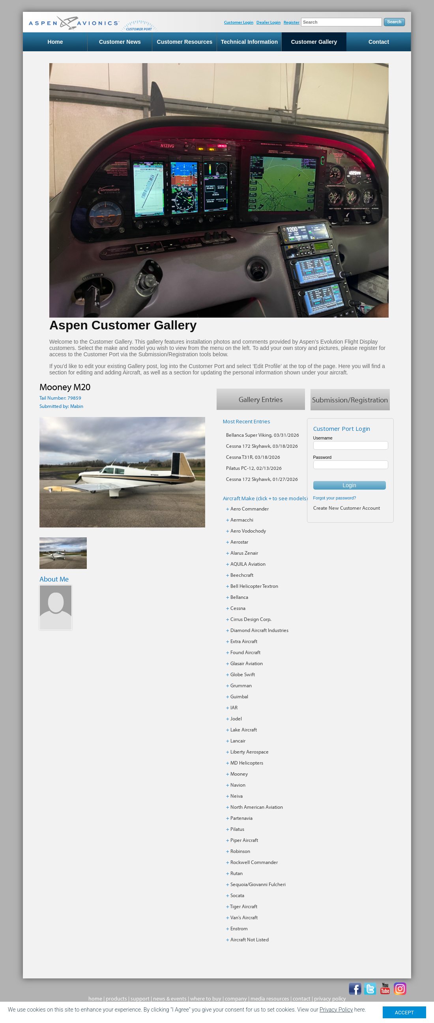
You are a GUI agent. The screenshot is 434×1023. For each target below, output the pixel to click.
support (140, 998)
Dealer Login (268, 22)
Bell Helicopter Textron (254, 586)
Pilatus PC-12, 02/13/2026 (254, 468)
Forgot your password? (334, 498)
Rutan (236, 873)
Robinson (240, 851)
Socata (237, 895)
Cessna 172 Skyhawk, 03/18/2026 (262, 446)
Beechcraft (241, 575)
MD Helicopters (246, 762)
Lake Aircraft (243, 729)
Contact (379, 42)
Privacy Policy (336, 1012)
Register (291, 22)
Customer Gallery (314, 42)
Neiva (236, 796)
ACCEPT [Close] (404, 1014)
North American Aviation (256, 807)
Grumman (241, 685)
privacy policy (330, 998)
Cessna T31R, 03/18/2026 (253, 457)
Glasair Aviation (246, 663)
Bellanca (239, 597)
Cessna (237, 608)
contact (302, 998)
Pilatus (237, 829)
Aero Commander (249, 508)
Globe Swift (242, 674)
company (236, 998)
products (116, 998)
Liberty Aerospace (249, 751)
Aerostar (239, 542)
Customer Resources (185, 42)
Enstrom (239, 928)
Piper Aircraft (244, 840)
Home (55, 42)
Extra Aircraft (243, 641)
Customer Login (238, 22)
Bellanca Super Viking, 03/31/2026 (262, 435)
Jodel (236, 718)
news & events (170, 998)
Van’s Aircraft (244, 917)
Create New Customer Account (346, 508)
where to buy (205, 998)
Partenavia (241, 818)
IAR (234, 707)
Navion (237, 785)
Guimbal (239, 696)
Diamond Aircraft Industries (259, 630)
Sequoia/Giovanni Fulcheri (258, 884)
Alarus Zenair (244, 553)
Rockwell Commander (254, 862)
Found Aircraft (245, 652)
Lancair (237, 740)
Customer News (120, 42)
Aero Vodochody (248, 530)
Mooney (239, 774)
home (95, 998)
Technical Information (249, 42)
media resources (270, 998)
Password (322, 457)
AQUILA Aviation (248, 564)
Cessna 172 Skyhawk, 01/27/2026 (262, 479)
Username (323, 438)
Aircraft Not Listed (249, 939)
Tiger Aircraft (243, 906)
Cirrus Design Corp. (250, 619)
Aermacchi (241, 519)
